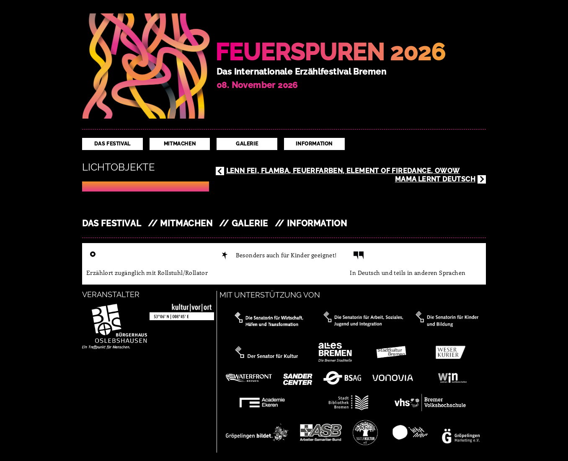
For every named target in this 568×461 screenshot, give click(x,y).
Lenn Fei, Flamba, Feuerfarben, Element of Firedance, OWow (343, 171)
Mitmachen (180, 144)
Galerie (247, 144)
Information (314, 144)
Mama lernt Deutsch (435, 179)
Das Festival (112, 144)
